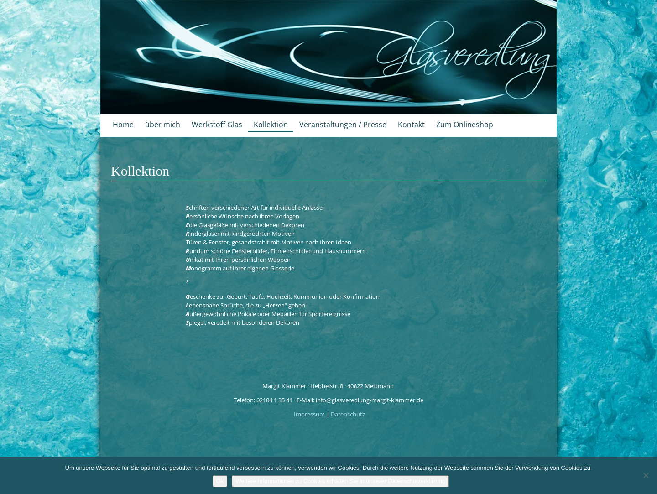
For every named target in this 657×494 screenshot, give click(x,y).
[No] (645, 475)
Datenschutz (348, 414)
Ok (220, 481)
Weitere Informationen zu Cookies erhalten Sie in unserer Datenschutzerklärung (340, 481)
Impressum (310, 414)
